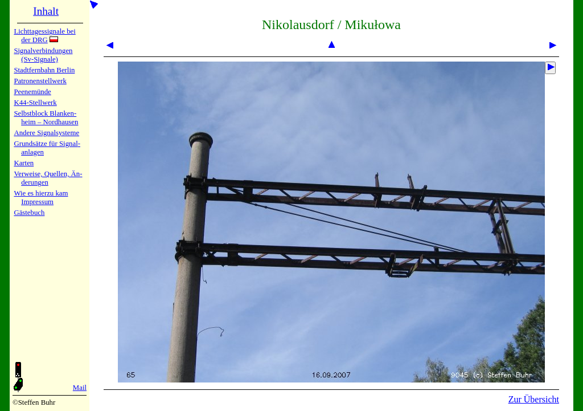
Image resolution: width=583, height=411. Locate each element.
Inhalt (46, 11)
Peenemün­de (32, 92)
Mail (80, 388)
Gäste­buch (29, 213)
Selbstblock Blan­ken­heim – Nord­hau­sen (46, 117)
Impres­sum (37, 202)
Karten (24, 163)
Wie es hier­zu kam (41, 193)
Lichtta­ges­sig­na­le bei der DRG (44, 35)
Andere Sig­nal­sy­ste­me (46, 133)
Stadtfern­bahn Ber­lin (44, 70)
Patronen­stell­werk (40, 81)
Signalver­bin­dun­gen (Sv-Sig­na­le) (43, 55)
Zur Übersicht (533, 399)
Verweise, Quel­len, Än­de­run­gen (48, 178)
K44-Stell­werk (35, 103)
